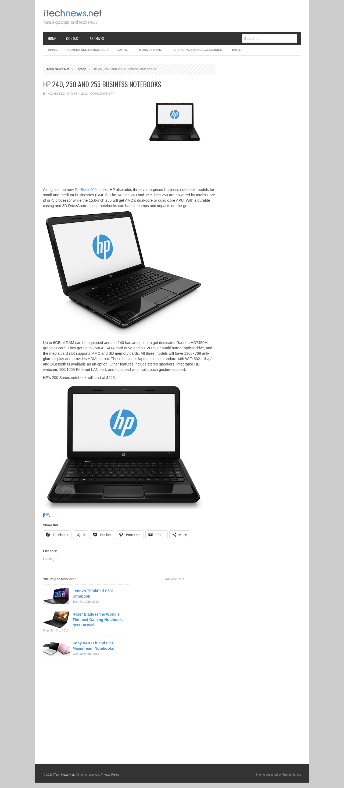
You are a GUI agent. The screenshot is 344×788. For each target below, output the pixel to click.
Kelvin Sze (56, 93)
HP (46, 514)
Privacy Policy (110, 774)
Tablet (237, 49)
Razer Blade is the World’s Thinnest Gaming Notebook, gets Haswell (98, 619)
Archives (97, 38)
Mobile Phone (150, 49)
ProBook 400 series (91, 189)
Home (52, 38)
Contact (73, 38)
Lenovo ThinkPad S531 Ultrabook (93, 593)
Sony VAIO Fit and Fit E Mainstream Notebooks (93, 646)
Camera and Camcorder (87, 49)
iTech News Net (57, 69)
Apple (53, 49)
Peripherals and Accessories (196, 49)
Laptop (123, 49)
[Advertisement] (203, 16)
